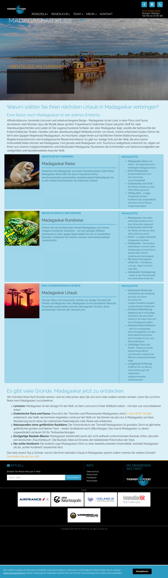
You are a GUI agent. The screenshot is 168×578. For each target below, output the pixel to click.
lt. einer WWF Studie (138, 413)
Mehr (91, 14)
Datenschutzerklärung (14, 573)
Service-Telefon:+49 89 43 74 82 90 (152, 13)
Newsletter (92, 480)
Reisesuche (60, 14)
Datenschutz (92, 471)
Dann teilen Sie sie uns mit (22, 456)
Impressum (92, 474)
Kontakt (106, 14)
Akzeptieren (142, 571)
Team (78, 14)
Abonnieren (73, 477)
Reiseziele (40, 14)
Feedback (91, 477)
